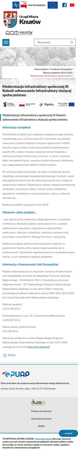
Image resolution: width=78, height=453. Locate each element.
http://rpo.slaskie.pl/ (39, 346)
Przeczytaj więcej (43, 438)
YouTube (72, 5)
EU (43, 5)
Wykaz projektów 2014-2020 (57, 72)
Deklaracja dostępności (39, 402)
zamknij (68, 433)
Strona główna (41, 69)
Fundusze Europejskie (61, 69)
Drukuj (11, 354)
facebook (64, 5)
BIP (23, 5)
